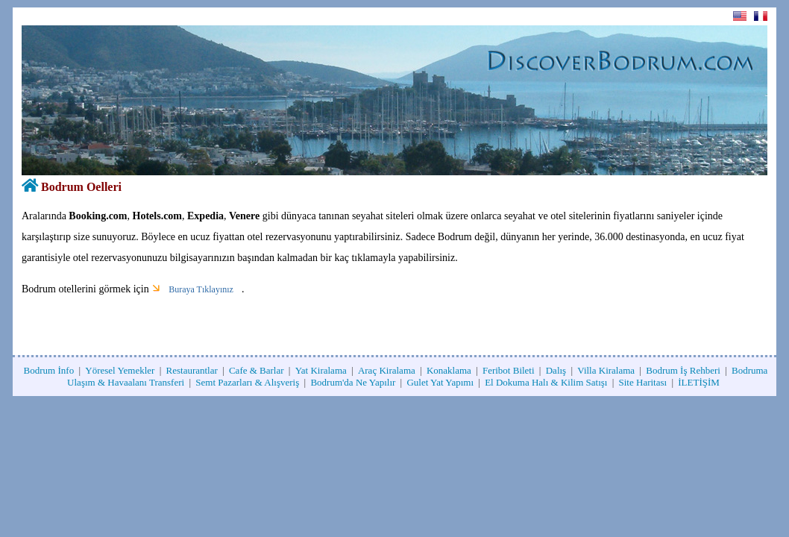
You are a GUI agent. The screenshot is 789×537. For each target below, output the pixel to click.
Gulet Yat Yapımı (440, 382)
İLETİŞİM (699, 382)
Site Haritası (643, 382)
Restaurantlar (192, 370)
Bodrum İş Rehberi (683, 370)
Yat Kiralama (321, 370)
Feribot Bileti (508, 370)
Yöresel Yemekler (119, 370)
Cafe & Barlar (256, 370)
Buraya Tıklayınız (201, 289)
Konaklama (449, 370)
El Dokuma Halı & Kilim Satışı (546, 382)
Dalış (556, 370)
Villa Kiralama (606, 370)
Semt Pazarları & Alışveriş (247, 382)
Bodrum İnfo (49, 370)
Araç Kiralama (386, 370)
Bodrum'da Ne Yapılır (352, 382)
